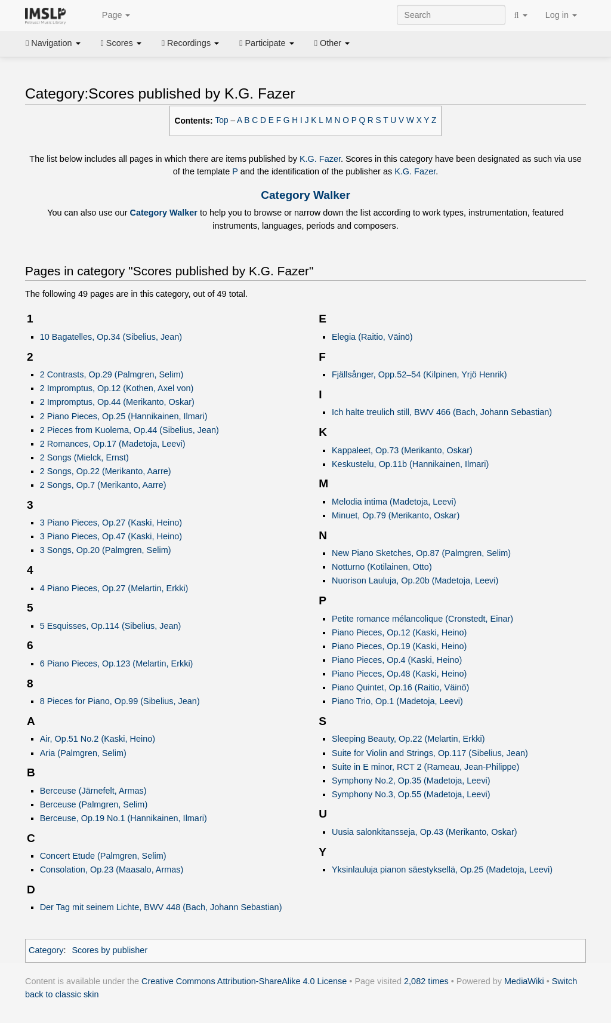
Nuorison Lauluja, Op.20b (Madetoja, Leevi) (415, 580)
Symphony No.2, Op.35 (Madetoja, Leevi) (411, 780)
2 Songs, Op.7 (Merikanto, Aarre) (103, 485)
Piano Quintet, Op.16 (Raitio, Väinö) (400, 687)
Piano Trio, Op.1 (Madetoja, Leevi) (397, 701)
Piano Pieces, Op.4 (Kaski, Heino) (397, 660)
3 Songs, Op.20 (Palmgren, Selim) (105, 550)
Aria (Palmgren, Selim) (83, 753)
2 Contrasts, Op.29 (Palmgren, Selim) (112, 374)
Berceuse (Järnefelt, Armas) (93, 790)
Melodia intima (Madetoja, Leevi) (394, 501)
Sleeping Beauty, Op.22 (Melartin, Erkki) (408, 739)
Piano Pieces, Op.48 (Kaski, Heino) (399, 673)
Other (332, 43)
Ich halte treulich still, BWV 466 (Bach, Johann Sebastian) (442, 412)
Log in (561, 15)
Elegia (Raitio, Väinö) (372, 337)
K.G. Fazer (320, 159)
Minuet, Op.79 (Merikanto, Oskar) (395, 515)
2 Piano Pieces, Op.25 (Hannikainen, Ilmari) (124, 416)
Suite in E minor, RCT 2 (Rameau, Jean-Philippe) (425, 767)
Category (46, 950)
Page (110, 15)
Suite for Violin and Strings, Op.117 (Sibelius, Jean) (430, 753)
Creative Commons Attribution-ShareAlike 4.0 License (244, 981)
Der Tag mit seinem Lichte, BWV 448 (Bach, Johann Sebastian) (161, 907)
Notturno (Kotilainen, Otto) (382, 567)
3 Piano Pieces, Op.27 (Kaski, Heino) (111, 522)
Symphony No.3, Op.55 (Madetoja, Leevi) (411, 794)
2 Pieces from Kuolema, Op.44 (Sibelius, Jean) (129, 430)
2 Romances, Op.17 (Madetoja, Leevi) (113, 443)
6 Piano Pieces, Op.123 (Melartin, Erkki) (116, 663)
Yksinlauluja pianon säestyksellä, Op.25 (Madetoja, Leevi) (442, 869)
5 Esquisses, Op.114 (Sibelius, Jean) (110, 626)
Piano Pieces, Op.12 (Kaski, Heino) (399, 632)
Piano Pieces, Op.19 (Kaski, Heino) (399, 646)
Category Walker (305, 195)
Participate (266, 43)
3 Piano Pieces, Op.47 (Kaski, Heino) (111, 536)
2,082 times (426, 981)
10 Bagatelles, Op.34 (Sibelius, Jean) (111, 337)
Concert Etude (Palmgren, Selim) (103, 856)
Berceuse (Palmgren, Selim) (94, 804)
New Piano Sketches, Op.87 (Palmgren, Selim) (421, 553)
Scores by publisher (109, 950)
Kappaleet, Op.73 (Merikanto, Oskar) (402, 450)
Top (222, 120)
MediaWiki (524, 981)
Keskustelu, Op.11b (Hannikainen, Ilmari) (410, 464)
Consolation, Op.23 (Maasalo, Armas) (112, 869)
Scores (121, 43)
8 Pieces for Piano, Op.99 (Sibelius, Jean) (120, 701)
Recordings (190, 43)
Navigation (53, 43)
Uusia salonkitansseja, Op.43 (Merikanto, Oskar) (424, 832)
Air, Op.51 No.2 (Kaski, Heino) (97, 739)
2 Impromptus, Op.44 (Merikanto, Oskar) (117, 402)
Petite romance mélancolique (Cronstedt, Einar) (422, 618)
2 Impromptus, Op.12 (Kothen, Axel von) (117, 388)
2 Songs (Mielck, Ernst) (84, 457)
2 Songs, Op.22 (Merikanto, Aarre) (105, 471)
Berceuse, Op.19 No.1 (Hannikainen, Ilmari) (123, 818)
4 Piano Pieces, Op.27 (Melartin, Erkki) (114, 588)
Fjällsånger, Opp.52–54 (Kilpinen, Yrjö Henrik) (419, 374)
